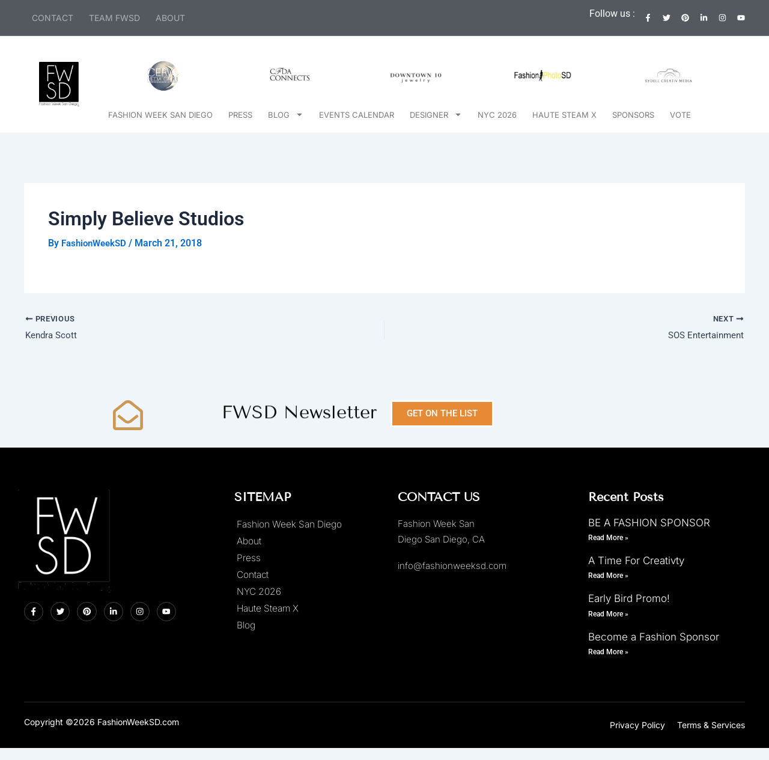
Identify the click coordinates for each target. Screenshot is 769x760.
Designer (436, 115)
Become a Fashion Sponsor (653, 637)
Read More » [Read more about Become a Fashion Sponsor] (608, 652)
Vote (680, 115)
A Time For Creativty (636, 561)
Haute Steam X (564, 115)
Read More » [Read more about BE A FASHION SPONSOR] (608, 537)
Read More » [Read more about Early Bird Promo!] (608, 613)
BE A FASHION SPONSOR (649, 522)
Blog (285, 115)
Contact (52, 18)
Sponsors (633, 115)
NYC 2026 (497, 115)
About (170, 18)
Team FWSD (114, 18)
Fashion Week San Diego (160, 115)
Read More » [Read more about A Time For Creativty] (608, 575)
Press (240, 115)
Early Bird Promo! (629, 598)
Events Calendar (356, 115)
